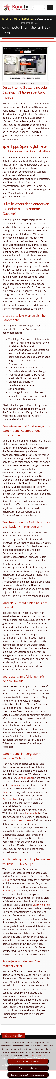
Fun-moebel (32, 813)
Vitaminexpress (41, 904)
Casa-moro (13, 785)
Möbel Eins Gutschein (18, 820)
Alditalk (6, 880)
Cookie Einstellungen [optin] (28, 1068)
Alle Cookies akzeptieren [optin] (28, 1061)
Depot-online (9, 799)
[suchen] (43, 7)
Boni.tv (6, 19)
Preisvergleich (10, 890)
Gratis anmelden (13, 1035)
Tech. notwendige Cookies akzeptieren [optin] (28, 1075)
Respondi (27, 919)
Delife (5, 792)
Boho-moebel (25, 777)
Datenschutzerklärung (38, 1055)
